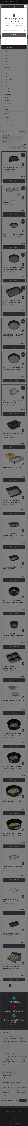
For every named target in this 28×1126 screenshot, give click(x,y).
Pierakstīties (14, 35)
